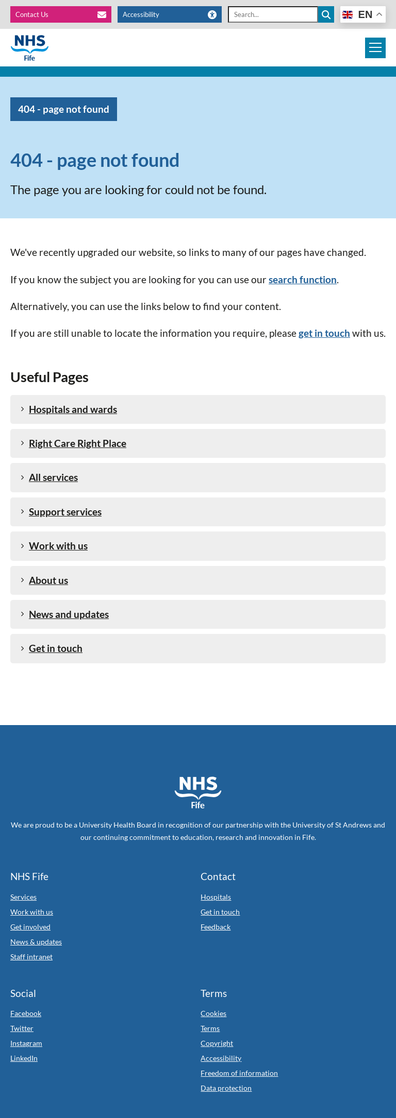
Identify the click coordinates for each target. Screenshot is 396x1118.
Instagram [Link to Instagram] (26, 1043)
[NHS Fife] (29, 48)
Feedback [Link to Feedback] (215, 926)
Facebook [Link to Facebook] (25, 1013)
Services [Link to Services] (23, 896)
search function (303, 279)
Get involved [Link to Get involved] (30, 926)
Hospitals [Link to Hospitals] (216, 896)
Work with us (54, 546)
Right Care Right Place (73, 443)
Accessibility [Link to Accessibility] (221, 1058)
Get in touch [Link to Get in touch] (220, 911)
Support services (61, 512)
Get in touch (51, 648)
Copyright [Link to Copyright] (217, 1043)
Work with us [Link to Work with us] (31, 911)
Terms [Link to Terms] (210, 1028)
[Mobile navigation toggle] (375, 48)
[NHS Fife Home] (198, 793)
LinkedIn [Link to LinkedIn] (24, 1058)
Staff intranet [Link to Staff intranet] (31, 956)
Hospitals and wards (69, 409)
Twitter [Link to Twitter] (22, 1028)
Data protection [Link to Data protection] (226, 1087)
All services (49, 477)
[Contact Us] (60, 14)
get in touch (324, 333)
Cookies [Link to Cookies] (213, 1013)
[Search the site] (326, 14)
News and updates (65, 614)
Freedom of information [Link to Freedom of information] (239, 1073)
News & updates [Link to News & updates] (36, 941)
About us (44, 580)
